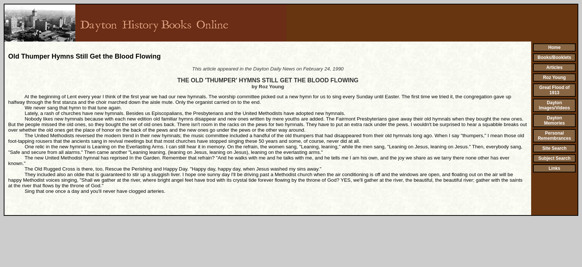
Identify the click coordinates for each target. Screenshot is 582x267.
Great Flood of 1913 (554, 90)
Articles (554, 67)
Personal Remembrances (554, 136)
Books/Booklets (554, 57)
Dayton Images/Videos (554, 105)
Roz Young (554, 77)
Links (554, 168)
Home (554, 47)
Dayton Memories (554, 120)
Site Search (554, 148)
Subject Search (554, 158)
